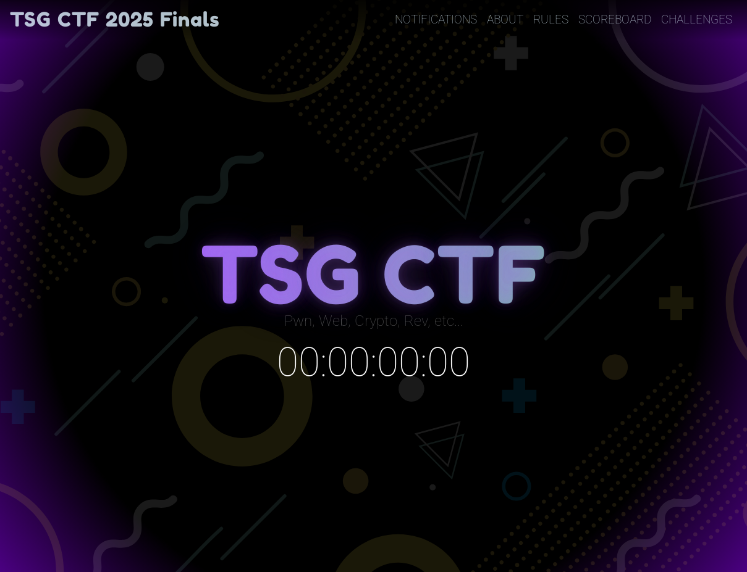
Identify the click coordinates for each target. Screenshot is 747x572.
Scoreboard (614, 19)
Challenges (696, 19)
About (505, 19)
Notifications (436, 19)
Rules (550, 19)
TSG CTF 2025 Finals (115, 19)
